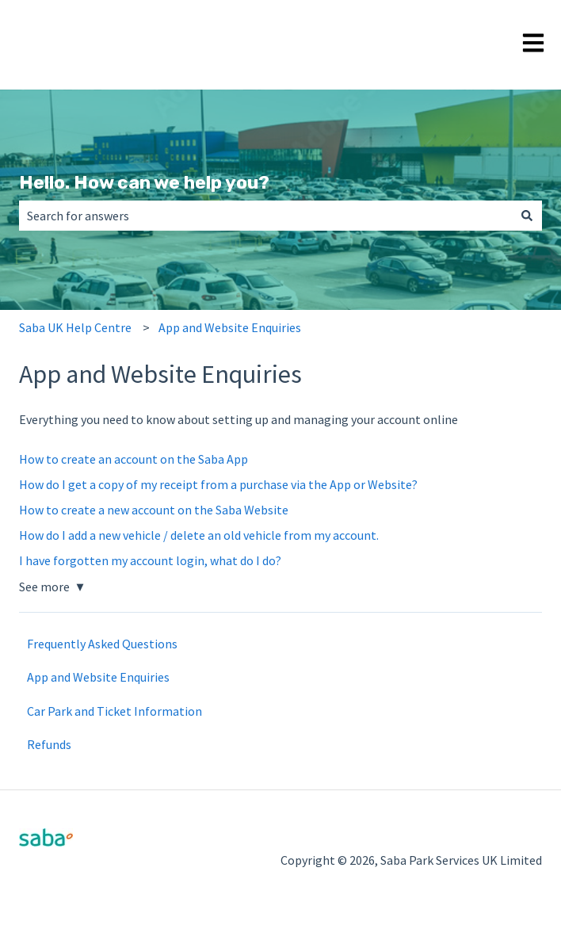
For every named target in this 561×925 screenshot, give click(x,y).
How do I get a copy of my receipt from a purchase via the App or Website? (218, 484)
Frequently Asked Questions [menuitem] (102, 644)
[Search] (527, 216)
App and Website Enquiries (229, 327)
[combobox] (265, 216)
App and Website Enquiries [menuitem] (98, 677)
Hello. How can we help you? (144, 182)
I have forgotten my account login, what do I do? (150, 560)
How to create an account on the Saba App (133, 459)
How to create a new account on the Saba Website (153, 510)
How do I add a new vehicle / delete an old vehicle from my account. (199, 535)
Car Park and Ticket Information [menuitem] (114, 711)
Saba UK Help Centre (75, 327)
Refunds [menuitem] (49, 744)
